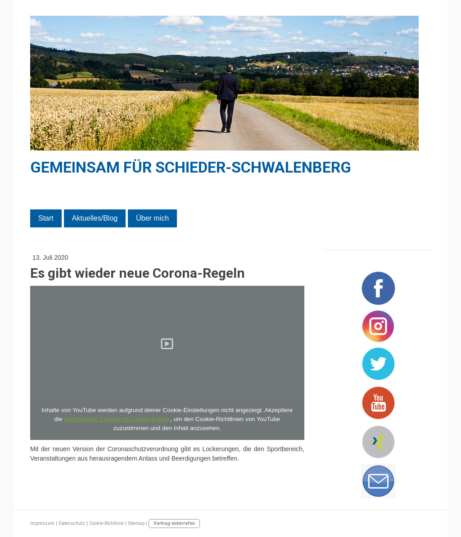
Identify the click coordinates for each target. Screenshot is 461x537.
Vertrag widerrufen (174, 523)
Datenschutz (72, 523)
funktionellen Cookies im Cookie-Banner (117, 419)
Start (46, 218)
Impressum (42, 523)
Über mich (152, 218)
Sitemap (136, 523)
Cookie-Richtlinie (106, 523)
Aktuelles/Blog (95, 218)
